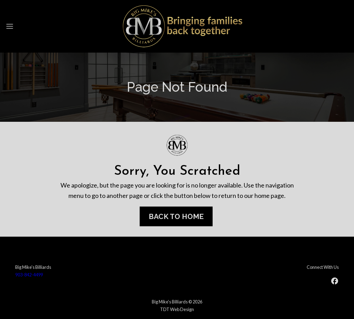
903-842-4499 (29, 274)
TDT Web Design (177, 309)
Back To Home (176, 216)
